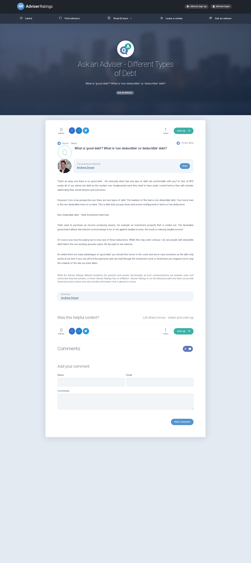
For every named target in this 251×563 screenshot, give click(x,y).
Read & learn (119, 20)
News (74, 146)
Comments (125, 402)
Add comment (182, 424)
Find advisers (69, 18)
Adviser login (221, 6)
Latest (26, 18)
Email (160, 382)
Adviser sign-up (196, 6)
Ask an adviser (220, 18)
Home (65, 146)
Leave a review (171, 18)
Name (91, 382)
